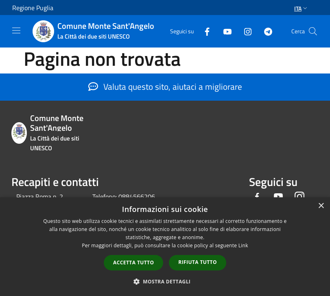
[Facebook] (204, 31)
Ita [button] (301, 8)
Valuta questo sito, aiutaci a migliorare (165, 86)
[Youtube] (224, 31)
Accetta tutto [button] (133, 262)
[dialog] (165, 246)
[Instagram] (244, 31)
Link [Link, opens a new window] (243, 245)
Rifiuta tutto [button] (197, 262)
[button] (165, 281)
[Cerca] (313, 31)
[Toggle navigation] (16, 30)
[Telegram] (265, 31)
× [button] (321, 206)
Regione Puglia (32, 8)
